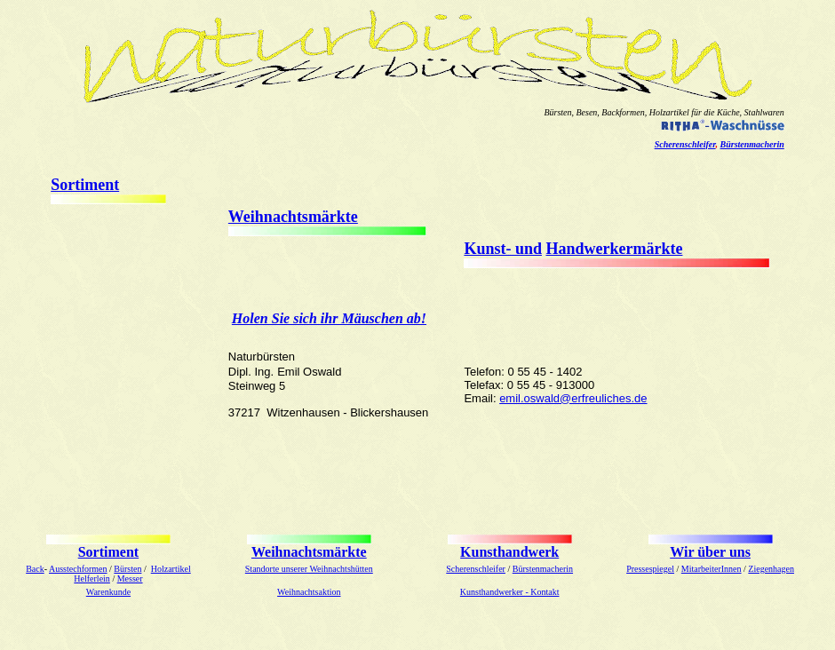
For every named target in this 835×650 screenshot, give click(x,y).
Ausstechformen (78, 569)
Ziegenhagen (771, 569)
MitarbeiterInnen (711, 569)
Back (35, 569)
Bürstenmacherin (752, 144)
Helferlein (92, 578)
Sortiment (85, 185)
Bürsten (127, 569)
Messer (130, 578)
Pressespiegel (650, 569)
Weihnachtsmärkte (293, 217)
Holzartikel (171, 569)
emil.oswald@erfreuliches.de (573, 398)
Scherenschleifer (685, 144)
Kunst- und (503, 249)
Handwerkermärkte (613, 249)
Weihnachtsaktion (308, 592)
